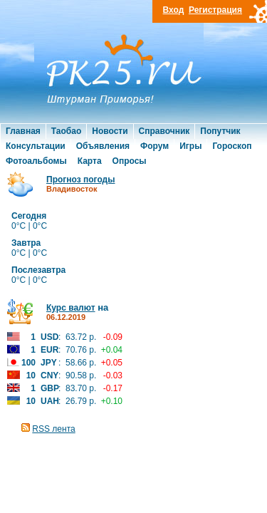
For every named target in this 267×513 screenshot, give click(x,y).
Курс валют (70, 308)
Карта (90, 161)
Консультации (36, 146)
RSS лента (53, 429)
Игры (190, 146)
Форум (154, 146)
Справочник (164, 131)
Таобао (66, 131)
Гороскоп (231, 146)
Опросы (129, 161)
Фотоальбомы (36, 161)
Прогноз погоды (80, 180)
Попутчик (220, 131)
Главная (23, 131)
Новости (109, 131)
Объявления (103, 146)
